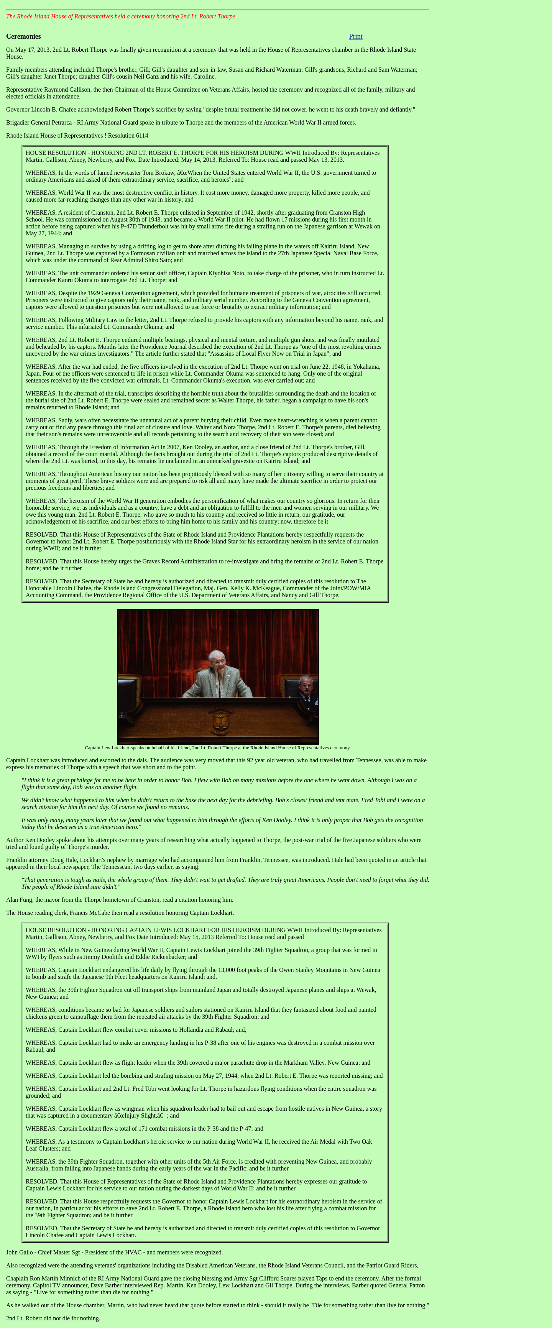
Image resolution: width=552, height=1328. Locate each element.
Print (356, 36)
